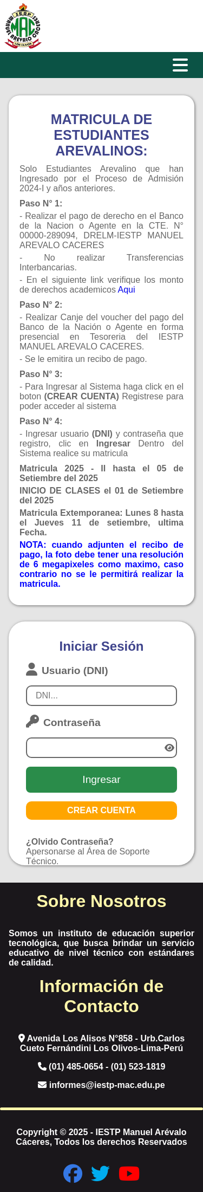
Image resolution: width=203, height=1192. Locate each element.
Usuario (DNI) (67, 669)
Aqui (126, 289)
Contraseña (63, 721)
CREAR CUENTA (101, 810)
